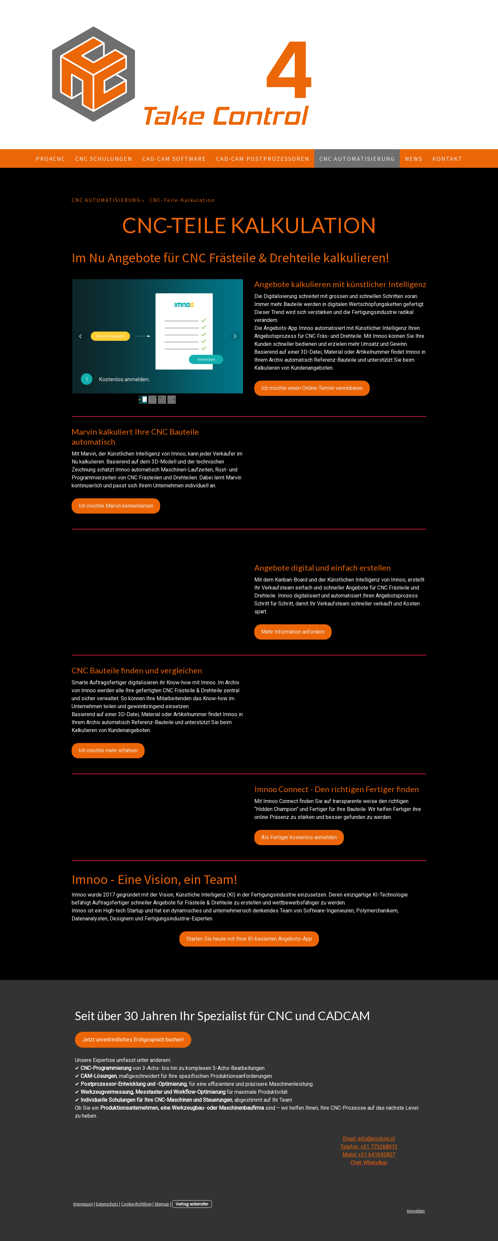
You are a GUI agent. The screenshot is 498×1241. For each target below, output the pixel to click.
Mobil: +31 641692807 (368, 1154)
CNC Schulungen (103, 158)
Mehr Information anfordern (293, 632)
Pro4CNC (50, 158)
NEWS (413, 158)
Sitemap (162, 1204)
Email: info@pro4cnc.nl (369, 1139)
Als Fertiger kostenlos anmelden (299, 837)
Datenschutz (107, 1204)
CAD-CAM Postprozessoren (262, 158)
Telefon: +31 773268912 (369, 1147)
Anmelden (416, 1210)
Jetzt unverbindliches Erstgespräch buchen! (133, 1039)
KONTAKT (447, 158)
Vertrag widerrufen (192, 1204)
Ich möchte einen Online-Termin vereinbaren (312, 388)
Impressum (83, 1204)
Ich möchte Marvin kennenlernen (116, 506)
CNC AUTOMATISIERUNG (357, 158)
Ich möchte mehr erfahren (108, 750)
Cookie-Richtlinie (136, 1204)
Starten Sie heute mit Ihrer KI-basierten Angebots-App (249, 939)
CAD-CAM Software (174, 158)
